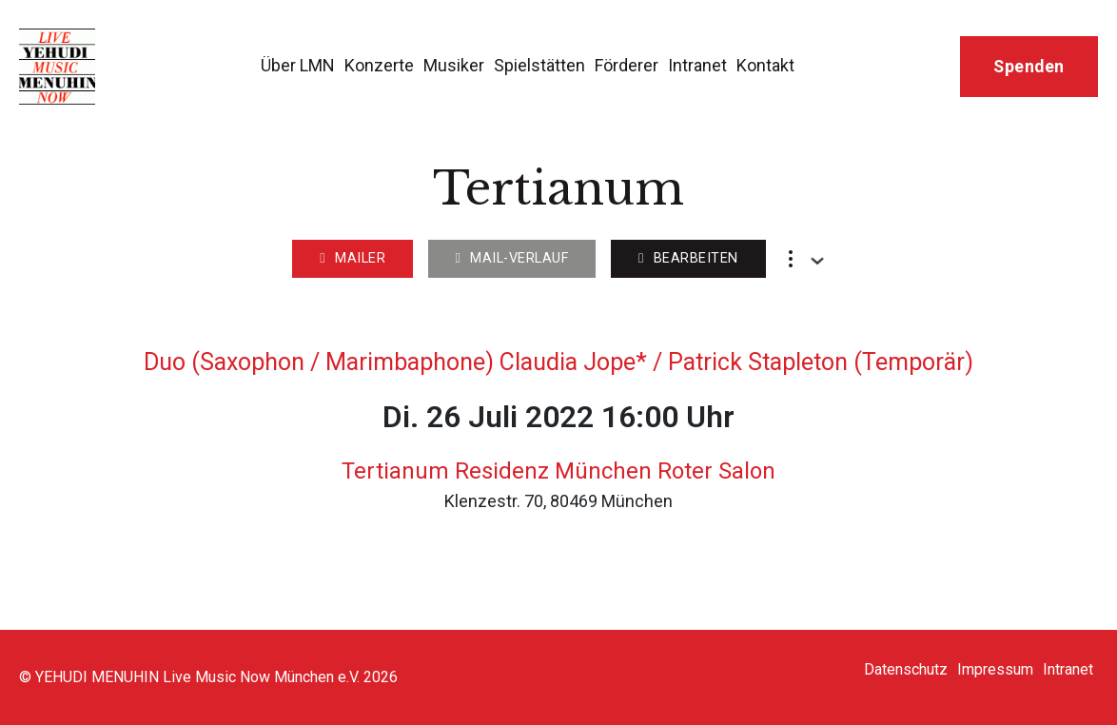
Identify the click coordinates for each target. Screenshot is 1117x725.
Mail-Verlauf (512, 258)
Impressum (995, 669)
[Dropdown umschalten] (817, 260)
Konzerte (379, 65)
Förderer (626, 65)
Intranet (697, 65)
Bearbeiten (688, 258)
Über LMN (298, 65)
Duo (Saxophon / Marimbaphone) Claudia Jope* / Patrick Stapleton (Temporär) (558, 362)
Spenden (1029, 66)
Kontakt (765, 65)
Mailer (352, 258)
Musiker (453, 65)
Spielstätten (539, 65)
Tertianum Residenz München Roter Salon (558, 471)
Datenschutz (906, 669)
